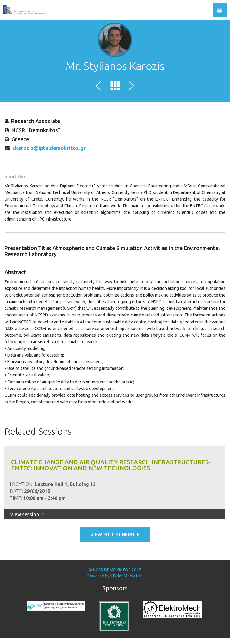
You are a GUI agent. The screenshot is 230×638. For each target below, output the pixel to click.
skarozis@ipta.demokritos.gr (49, 148)
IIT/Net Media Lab (126, 575)
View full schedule (115, 534)
